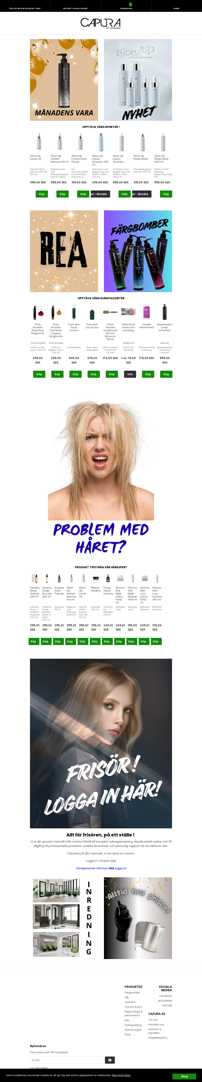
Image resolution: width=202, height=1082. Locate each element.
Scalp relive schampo (109, 590)
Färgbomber (132, 992)
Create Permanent (146, 326)
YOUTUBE (167, 1005)
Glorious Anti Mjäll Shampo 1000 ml (133, 593)
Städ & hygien (133, 1029)
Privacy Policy (95, 1073)
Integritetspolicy (157, 1037)
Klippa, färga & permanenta (133, 1013)
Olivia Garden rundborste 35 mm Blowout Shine (110, 332)
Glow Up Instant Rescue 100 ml (71, 593)
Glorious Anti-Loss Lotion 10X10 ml (145, 595)
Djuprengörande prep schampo (168, 327)
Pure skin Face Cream (74, 327)
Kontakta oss (156, 1024)
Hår (127, 997)
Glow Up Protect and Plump (78, 159)
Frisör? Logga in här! (75, 8)
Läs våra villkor (39, 1068)
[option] (39, 165)
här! (113, 861)
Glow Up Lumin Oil (35, 157)
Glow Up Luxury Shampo (118, 159)
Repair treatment (97, 589)
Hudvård (130, 1002)
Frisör (128, 1034)
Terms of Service (39, 1077)
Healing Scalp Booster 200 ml (47, 592)
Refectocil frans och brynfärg (128, 327)
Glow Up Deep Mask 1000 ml (161, 159)
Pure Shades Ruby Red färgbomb (37, 329)
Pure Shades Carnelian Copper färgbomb (56, 330)
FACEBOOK (166, 996)
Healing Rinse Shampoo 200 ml (36, 592)
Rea (127, 1020)
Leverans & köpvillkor (154, 1031)
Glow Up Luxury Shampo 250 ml (100, 160)
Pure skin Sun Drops (92, 326)
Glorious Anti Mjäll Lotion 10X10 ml (121, 595)
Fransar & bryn (133, 1007)
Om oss (153, 1019)
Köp (42, 194)
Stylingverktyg (133, 1025)
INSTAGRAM (165, 1000)
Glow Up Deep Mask (141, 157)
